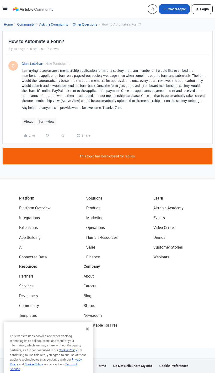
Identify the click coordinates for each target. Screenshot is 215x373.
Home (8, 24)
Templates (28, 315)
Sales (91, 247)
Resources (28, 266)
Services (26, 286)
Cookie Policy (68, 358)
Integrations (29, 217)
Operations (95, 227)
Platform (26, 198)
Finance (93, 257)
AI (21, 247)
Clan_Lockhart (32, 63)
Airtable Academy (168, 208)
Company (92, 266)
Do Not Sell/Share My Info (132, 365)
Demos (159, 237)
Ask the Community (53, 24)
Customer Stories (168, 247)
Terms (101, 365)
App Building (30, 237)
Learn (158, 198)
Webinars (161, 257)
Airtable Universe (33, 325)
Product (93, 208)
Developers (28, 295)
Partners (26, 276)
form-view (46, 121)
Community (26, 24)
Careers (90, 286)
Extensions (28, 227)
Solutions (94, 198)
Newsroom (93, 315)
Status (89, 305)
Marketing (94, 217)
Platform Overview (34, 208)
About (89, 276)
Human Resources (102, 237)
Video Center (164, 227)
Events (159, 217)
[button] (5, 10)
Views (28, 121)
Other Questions (85, 24)
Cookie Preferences (173, 365)
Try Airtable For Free (100, 325)
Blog (87, 295)
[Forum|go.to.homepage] (33, 9)
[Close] (87, 337)
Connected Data (33, 257)
